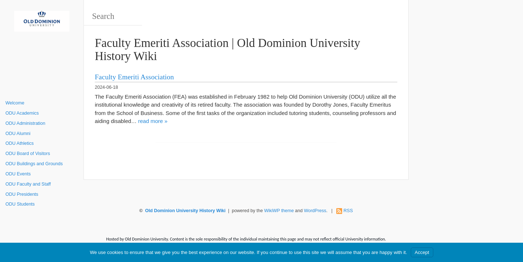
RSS (348, 210)
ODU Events (18, 173)
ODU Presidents (21, 194)
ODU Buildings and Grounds (34, 163)
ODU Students (20, 204)
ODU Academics (22, 113)
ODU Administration (25, 123)
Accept (422, 252)
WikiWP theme (279, 210)
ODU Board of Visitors (27, 153)
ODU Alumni (18, 133)
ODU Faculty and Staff (28, 184)
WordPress (315, 210)
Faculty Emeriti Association (134, 77)
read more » (152, 121)
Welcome (14, 103)
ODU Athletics (19, 143)
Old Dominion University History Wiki (185, 210)
